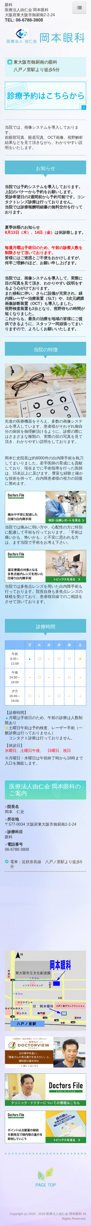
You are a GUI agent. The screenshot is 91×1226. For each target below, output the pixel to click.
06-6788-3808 (29, 20)
